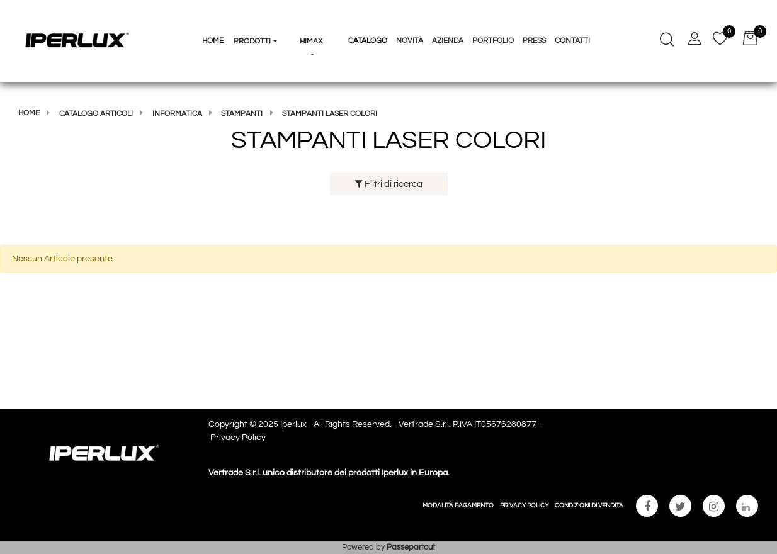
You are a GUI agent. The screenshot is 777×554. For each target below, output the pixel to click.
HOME (213, 41)
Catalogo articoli (96, 114)
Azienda (447, 41)
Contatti (572, 41)
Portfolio (493, 41)
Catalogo (367, 41)
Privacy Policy (238, 437)
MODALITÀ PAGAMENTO (458, 505)
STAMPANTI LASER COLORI (329, 114)
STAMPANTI (242, 114)
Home (29, 113)
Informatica (177, 114)
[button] (256, 17)
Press (534, 41)
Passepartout (411, 547)
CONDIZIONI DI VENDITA (589, 505)
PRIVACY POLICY (524, 505)
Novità (409, 41)
